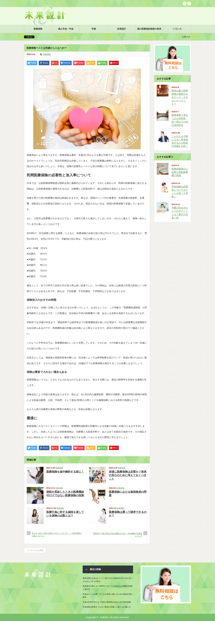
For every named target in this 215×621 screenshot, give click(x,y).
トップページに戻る (35, 550)
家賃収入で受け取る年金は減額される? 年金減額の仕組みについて (117, 534)
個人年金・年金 (65, 29)
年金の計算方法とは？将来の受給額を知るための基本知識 (107, 602)
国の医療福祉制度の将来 (149, 29)
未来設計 (121, 29)
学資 (94, 29)
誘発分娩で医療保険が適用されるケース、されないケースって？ (179, 97)
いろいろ (177, 29)
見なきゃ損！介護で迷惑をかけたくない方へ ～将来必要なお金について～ (57, 534)
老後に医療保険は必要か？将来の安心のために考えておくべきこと (127, 475)
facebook (189, 3)
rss (184, 3)
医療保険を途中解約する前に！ (65, 471)
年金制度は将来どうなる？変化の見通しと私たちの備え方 (107, 607)
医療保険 (38, 29)
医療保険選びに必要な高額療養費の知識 (179, 172)
